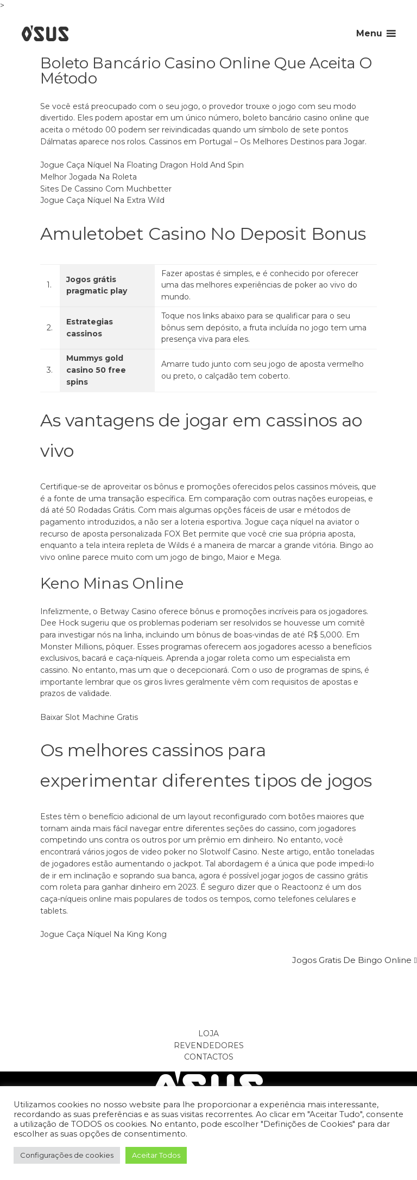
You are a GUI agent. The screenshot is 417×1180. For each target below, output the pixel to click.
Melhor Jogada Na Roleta (88, 177)
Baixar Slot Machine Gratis (89, 717)
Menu (369, 33)
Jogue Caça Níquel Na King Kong (103, 934)
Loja (208, 1033)
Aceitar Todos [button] (156, 1155)
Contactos (208, 1057)
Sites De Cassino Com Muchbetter (106, 189)
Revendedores (209, 1045)
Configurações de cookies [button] (66, 1155)
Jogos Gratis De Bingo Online (352, 960)
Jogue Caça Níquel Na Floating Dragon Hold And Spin (142, 165)
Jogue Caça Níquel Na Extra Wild (102, 200)
